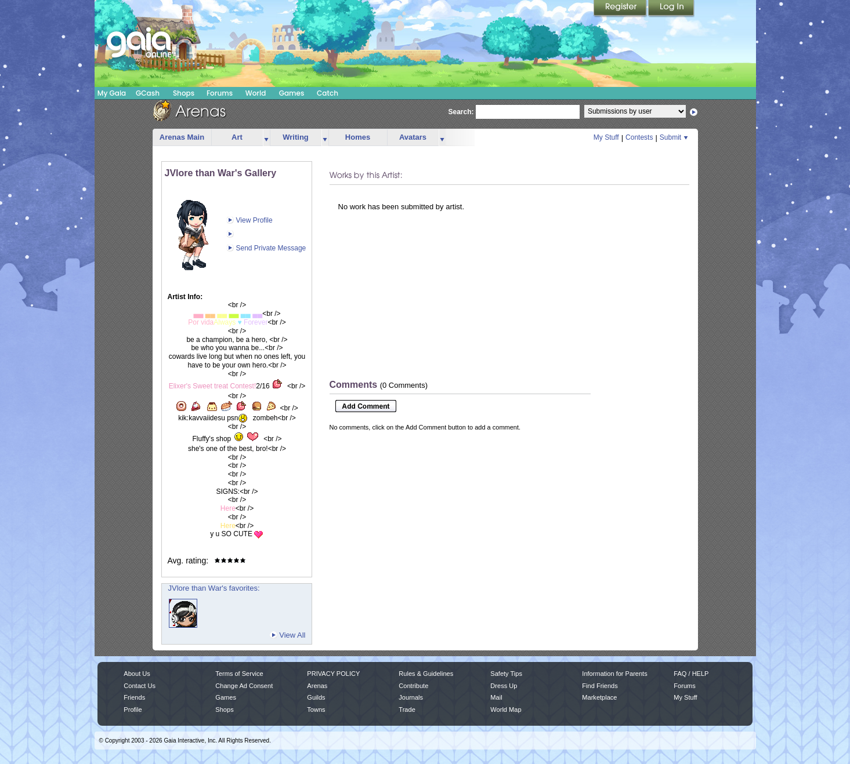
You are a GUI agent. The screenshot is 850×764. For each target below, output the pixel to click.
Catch (327, 93)
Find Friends (599, 685)
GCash (148, 93)
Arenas (317, 685)
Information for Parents (614, 673)
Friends (134, 697)
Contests (639, 137)
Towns (316, 709)
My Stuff (606, 137)
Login (671, 8)
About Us (137, 673)
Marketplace (599, 697)
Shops (183, 93)
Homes (357, 137)
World (255, 93)
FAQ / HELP (691, 673)
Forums (220, 93)
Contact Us (139, 685)
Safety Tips (506, 673)
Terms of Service (239, 673)
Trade (407, 709)
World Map (505, 709)
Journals (411, 697)
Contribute (413, 685)
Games (292, 93)
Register (621, 8)
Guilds (316, 697)
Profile (133, 709)
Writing (296, 137)
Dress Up (503, 685)
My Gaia (111, 93)
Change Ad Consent (244, 685)
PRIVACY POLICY (333, 673)
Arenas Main (182, 137)
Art (237, 137)
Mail (496, 697)
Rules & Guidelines (426, 673)
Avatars (412, 137)
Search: (461, 112)
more (266, 137)
